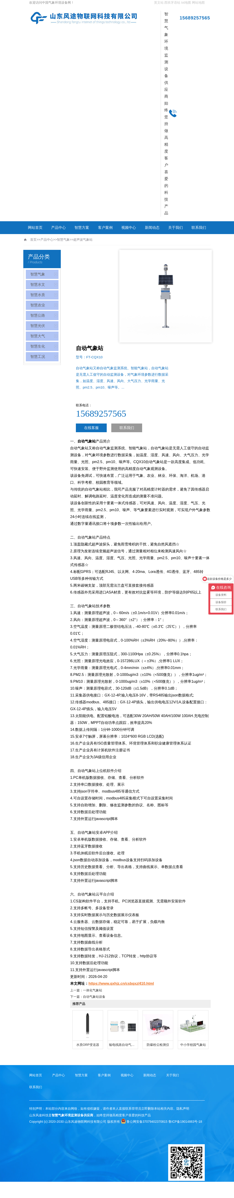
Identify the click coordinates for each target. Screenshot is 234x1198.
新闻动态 (152, 227)
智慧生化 (37, 346)
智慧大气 (37, 336)
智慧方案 (81, 227)
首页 (33, 239)
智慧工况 (37, 357)
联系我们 (198, 227)
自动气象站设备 (94, 996)
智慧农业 (37, 305)
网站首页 (35, 227)
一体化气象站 (92, 990)
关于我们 (175, 227)
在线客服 (91, 428)
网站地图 (198, 2)
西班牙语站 (172, 2)
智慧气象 (63, 239)
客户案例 (105, 227)
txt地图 (186, 2)
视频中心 (128, 227)
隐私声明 (182, 1108)
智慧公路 (37, 315)
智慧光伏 (37, 326)
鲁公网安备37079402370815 (144, 1121)
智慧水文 (37, 284)
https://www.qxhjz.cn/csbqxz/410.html (121, 983)
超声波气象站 (83, 239)
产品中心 (58, 227)
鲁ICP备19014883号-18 (185, 1121)
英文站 (159, 2)
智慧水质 (37, 295)
